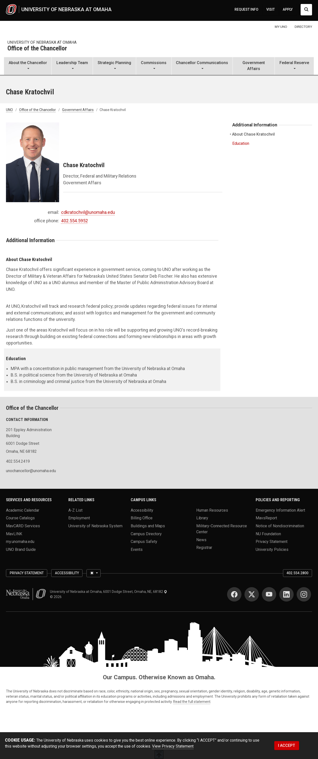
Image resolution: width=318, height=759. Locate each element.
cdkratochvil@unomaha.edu (88, 212)
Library (202, 518)
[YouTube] (269, 594)
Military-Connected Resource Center (221, 528)
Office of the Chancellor (37, 48)
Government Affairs (253, 65)
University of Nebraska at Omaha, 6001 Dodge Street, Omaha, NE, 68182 (108, 592)
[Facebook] (234, 594)
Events (137, 549)
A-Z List (75, 510)
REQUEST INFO (246, 9)
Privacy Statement (271, 541)
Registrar (204, 547)
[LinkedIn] (286, 594)
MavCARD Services (23, 525)
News (201, 539)
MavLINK (14, 533)
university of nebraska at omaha (42, 42)
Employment (79, 518)
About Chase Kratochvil (253, 134)
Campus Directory (146, 533)
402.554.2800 (297, 573)
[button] (27, 66)
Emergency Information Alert (280, 510)
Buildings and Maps (148, 525)
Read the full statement (191, 702)
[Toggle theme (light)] (93, 573)
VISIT (270, 9)
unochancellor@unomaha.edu (31, 470)
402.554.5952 (74, 220)
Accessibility (142, 510)
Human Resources (212, 510)
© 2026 (56, 597)
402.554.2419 (18, 461)
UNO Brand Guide (21, 549)
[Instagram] (304, 594)
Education (240, 143)
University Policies (272, 549)
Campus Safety (144, 541)
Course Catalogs (20, 518)
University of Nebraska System (95, 525)
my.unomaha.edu (20, 541)
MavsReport (266, 518)
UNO (9, 110)
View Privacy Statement (173, 746)
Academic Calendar (22, 510)
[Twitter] (251, 594)
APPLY (288, 9)
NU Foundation (268, 533)
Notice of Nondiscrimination (280, 525)
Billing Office (142, 518)
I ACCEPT (286, 745)
